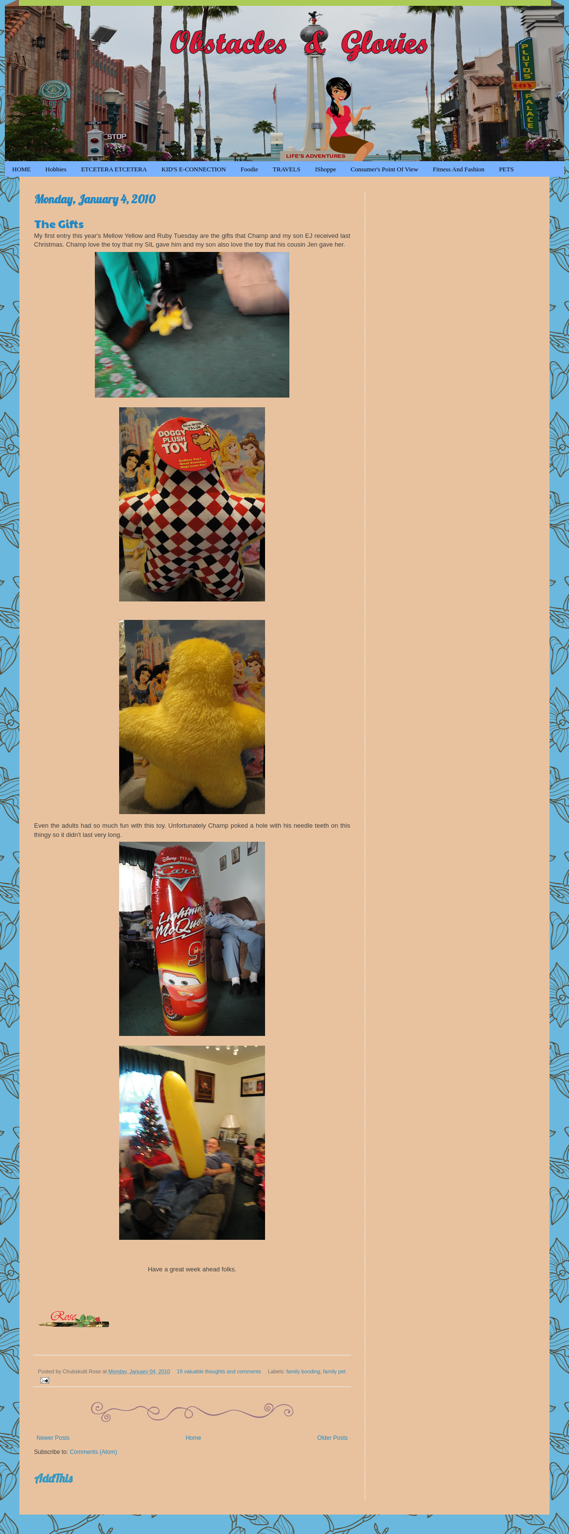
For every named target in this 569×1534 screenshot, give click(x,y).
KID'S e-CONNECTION (193, 169)
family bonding (303, 1371)
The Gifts (59, 223)
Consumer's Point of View (384, 169)
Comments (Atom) (93, 1452)
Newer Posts (53, 1437)
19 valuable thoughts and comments (219, 1371)
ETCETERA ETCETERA (114, 169)
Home (193, 1437)
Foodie (249, 169)
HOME (21, 169)
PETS (506, 169)
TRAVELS (287, 169)
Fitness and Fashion (458, 169)
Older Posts (332, 1437)
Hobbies (55, 169)
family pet (334, 1371)
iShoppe (325, 169)
